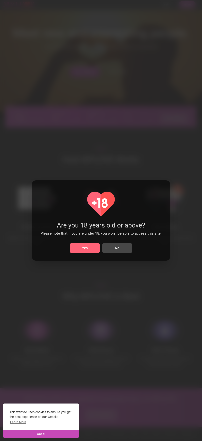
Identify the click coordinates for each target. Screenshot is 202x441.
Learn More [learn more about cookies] (18, 422)
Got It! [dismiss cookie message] (41, 433)
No (117, 248)
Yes (85, 248)
